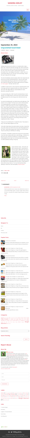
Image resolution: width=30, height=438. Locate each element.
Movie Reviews (24, 319)
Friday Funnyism (4, 319)
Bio (1, 228)
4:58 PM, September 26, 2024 (15, 187)
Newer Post (3, 180)
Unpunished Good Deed (10, 48)
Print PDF (4, 426)
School (19, 320)
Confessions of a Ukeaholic (11, 240)
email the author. (21, 164)
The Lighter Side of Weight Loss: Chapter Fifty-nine (15, 276)
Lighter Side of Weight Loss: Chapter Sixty (13, 291)
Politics (8, 320)
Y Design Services (9, 436)
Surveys (24, 396)
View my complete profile (5, 368)
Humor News (3, 413)
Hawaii (12, 319)
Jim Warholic (6, 187)
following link (14, 367)
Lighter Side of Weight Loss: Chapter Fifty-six (14, 284)
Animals (2, 317)
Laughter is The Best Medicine (6, 411)
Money (20, 319)
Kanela (26, 359)
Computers (12, 317)
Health (15, 319)
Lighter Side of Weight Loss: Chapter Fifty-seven (14, 270)
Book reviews (6, 317)
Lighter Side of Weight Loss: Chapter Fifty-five (14, 299)
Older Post (27, 180)
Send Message (4, 383)
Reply (5, 195)
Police (6, 320)
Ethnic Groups (20, 317)
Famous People (26, 317)
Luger (17, 319)
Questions (11, 320)
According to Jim (4, 416)
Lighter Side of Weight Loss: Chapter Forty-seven (14, 306)
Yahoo (8, 323)
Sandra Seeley (15, 3)
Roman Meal (15, 320)
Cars (9, 317)
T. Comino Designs (4, 407)
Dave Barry (16, 317)
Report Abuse (6, 345)
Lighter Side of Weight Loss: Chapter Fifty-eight (14, 248)
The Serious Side (4, 232)
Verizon (19, 321)
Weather (16, 398)
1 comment (12, 50)
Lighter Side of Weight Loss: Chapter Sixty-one (14, 263)
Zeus (9, 323)
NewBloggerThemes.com (23, 436)
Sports (25, 320)
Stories (7, 50)
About (2, 226)
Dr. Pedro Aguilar (4, 83)
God (9, 319)
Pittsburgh (2, 320)
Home (15, 180)
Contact (2, 230)
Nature (28, 319)
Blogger (23, 434)
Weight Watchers (24, 398)
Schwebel (22, 320)
